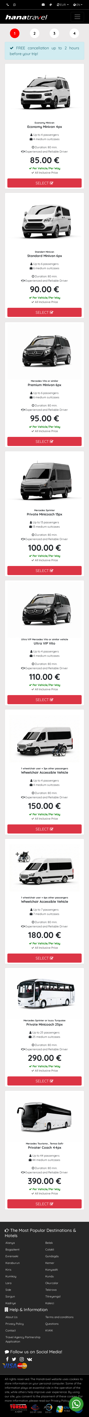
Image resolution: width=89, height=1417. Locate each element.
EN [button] (76, 4)
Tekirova (50, 1289)
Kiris (8, 1269)
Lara (8, 1283)
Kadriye (10, 1303)
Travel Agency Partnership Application (22, 1339)
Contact (10, 1330)
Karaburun (12, 1263)
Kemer (49, 1263)
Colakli (49, 1249)
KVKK (49, 1330)
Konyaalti (51, 1269)
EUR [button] (61, 4)
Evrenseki (11, 1256)
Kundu (49, 1276)
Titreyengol (53, 1296)
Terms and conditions (59, 1317)
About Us (11, 1317)
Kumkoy (10, 1276)
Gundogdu (52, 1256)
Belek (49, 1243)
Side (8, 1289)
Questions (52, 1324)
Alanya (10, 1243)
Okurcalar (51, 1283)
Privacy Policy (14, 1324)
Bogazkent (12, 1249)
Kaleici (49, 1303)
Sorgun (10, 1296)
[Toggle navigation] (77, 17)
